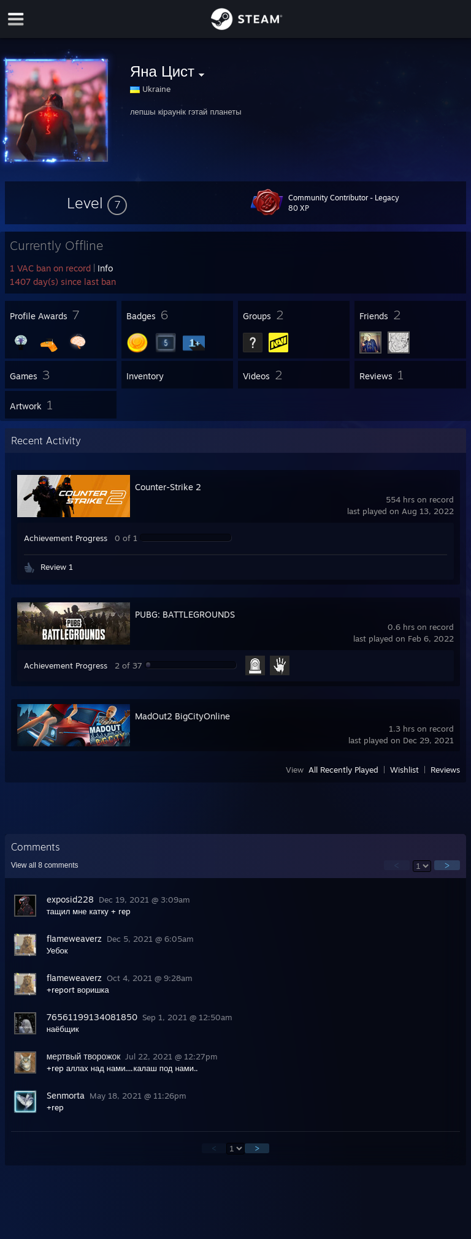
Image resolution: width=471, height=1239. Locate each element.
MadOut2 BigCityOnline (182, 716)
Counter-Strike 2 (168, 487)
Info (105, 268)
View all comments (44, 865)
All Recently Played (343, 770)
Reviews (445, 770)
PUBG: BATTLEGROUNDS (185, 614)
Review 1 (56, 567)
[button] (97, 203)
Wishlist (404, 770)
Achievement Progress (65, 538)
